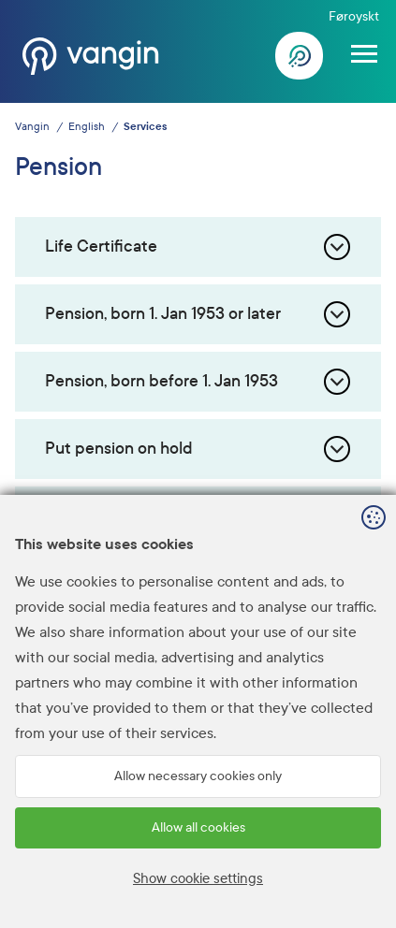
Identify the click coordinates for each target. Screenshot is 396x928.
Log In (299, 56)
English (86, 127)
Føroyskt (354, 16)
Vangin (32, 127)
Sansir (367, 900)
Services (145, 127)
